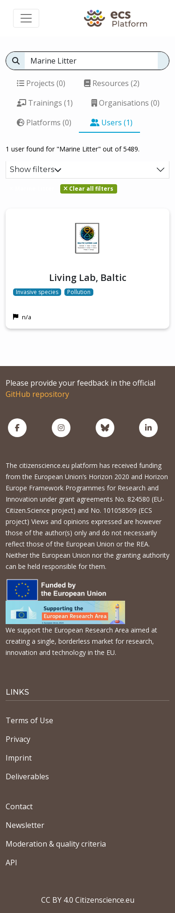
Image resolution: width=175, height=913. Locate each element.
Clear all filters (88, 189)
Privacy (18, 739)
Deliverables (27, 776)
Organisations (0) (125, 103)
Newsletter (25, 825)
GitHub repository (37, 394)
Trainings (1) (45, 103)
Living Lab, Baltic (87, 277)
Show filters (36, 169)
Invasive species (37, 292)
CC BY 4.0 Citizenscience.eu (87, 900)
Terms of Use (29, 720)
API (11, 862)
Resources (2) (112, 83)
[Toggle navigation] (26, 18)
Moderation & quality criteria (56, 844)
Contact (19, 806)
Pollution (79, 292)
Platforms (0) (44, 122)
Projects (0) (41, 83)
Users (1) (111, 122)
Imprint (19, 758)
